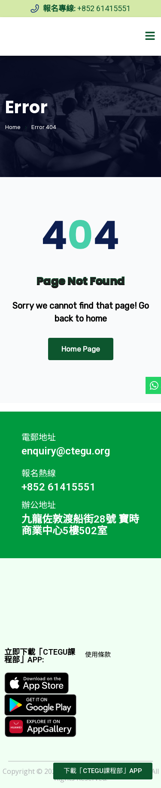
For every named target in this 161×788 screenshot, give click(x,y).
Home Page (80, 349)
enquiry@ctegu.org (65, 451)
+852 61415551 (104, 8)
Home (13, 127)
